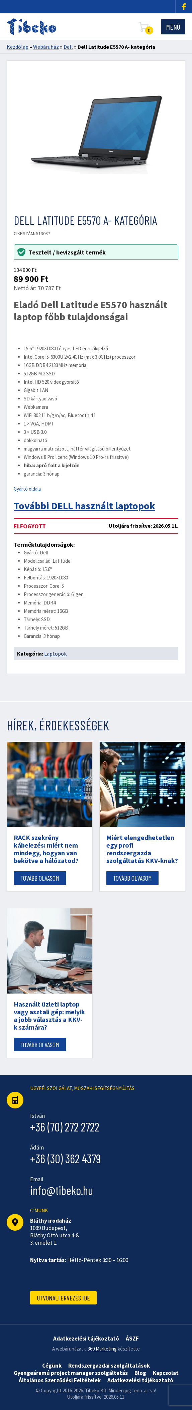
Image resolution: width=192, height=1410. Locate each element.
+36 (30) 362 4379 (65, 1158)
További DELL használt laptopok (84, 505)
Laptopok (55, 653)
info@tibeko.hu (61, 1190)
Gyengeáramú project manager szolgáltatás (71, 1373)
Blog (140, 1373)
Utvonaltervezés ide (63, 1298)
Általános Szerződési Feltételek (60, 1380)
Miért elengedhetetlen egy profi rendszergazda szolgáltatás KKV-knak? (142, 849)
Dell (68, 46)
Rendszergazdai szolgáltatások (109, 1365)
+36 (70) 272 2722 (64, 1126)
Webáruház (46, 46)
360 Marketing (102, 1349)
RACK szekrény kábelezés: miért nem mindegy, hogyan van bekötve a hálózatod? (46, 849)
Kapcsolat (166, 1373)
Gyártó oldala (27, 489)
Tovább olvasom (39, 878)
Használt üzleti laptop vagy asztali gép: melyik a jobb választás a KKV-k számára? (49, 1015)
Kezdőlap (17, 46)
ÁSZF (132, 1338)
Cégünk (52, 1365)
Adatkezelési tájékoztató (140, 1380)
